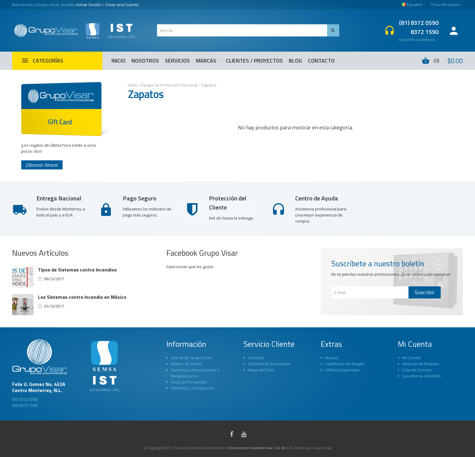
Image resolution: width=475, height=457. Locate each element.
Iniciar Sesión (89, 4)
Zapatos (209, 85)
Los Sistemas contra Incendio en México (82, 297)
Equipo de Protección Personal (169, 85)
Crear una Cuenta (121, 4)
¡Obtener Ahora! (42, 165)
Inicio (132, 85)
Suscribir (425, 292)
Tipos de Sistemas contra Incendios (77, 270)
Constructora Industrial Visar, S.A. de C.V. (259, 447)
